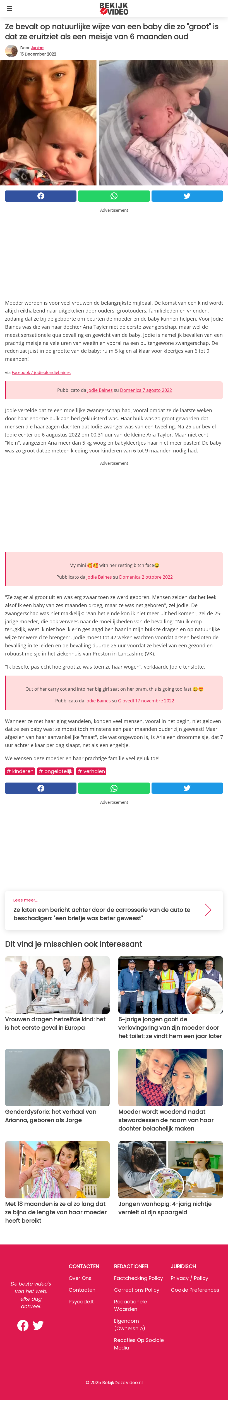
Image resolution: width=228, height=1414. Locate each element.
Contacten (82, 1289)
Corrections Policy (136, 1289)
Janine (37, 48)
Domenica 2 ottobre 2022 (146, 577)
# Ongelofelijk (56, 771)
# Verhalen (91, 771)
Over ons (80, 1278)
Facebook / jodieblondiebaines (41, 372)
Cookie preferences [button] (195, 1289)
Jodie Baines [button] (100, 390)
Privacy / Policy (189, 1278)
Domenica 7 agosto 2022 (146, 390)
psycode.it (81, 1301)
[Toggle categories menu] (9, 8)
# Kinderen (19, 771)
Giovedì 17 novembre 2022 (146, 701)
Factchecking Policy (138, 1278)
